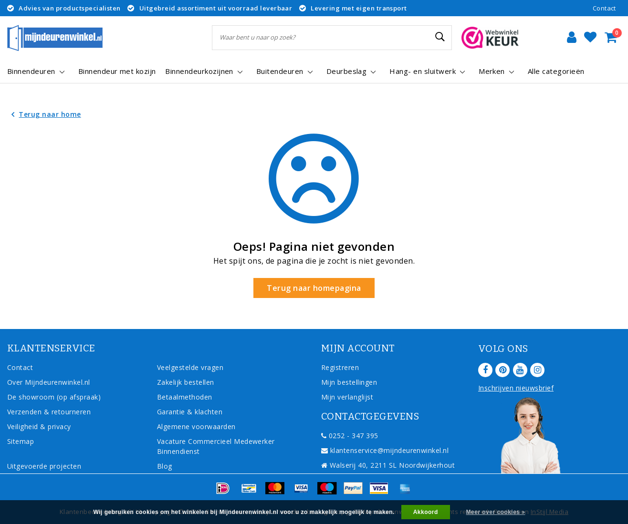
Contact (604, 8)
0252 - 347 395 (349, 435)
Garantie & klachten (189, 411)
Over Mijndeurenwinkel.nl (48, 382)
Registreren (340, 367)
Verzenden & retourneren (49, 411)
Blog (164, 466)
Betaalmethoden (184, 396)
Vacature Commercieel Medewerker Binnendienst (216, 446)
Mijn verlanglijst (347, 396)
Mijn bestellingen (349, 382)
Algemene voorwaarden (196, 426)
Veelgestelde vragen (190, 367)
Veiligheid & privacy (39, 426)
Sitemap (20, 441)
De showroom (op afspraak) (56, 396)
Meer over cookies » (495, 512)
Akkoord (425, 512)
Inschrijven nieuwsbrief (516, 387)
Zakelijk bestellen (185, 382)
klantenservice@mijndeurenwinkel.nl (385, 450)
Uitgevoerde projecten (44, 466)
